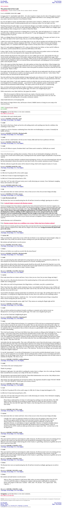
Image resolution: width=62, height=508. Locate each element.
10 (1, 271)
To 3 (15, 195)
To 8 (15, 490)
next (10, 113)
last (13, 113)
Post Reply (3, 120)
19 (1, 470)
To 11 (15, 360)
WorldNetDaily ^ (5, 10)
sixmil (20, 118)
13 (1, 359)
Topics (53, 2)
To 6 (15, 246)
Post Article (58, 2)
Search (6, 2)
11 (1, 304)
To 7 (15, 254)
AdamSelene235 (23, 317)
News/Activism (57, 1)
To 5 (15, 410)
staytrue (21, 194)
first (2, 113)
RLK (20, 166)
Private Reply (10, 120)
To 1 (15, 134)
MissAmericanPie (23, 133)
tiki (19, 142)
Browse (2, 2)
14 (1, 383)
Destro (20, 231)
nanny (20, 304)
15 (1, 409)
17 (1, 445)
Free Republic (4, 1)
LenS (20, 185)
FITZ (20, 445)
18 (1, 458)
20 (1, 489)
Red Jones (21, 271)
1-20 (4, 113)
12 (1, 317)
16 (1, 432)
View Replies (17, 120)
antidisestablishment (24, 359)
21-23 (7, 113)
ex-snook (21, 383)
